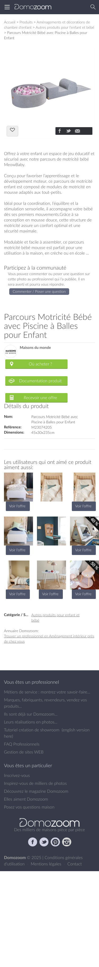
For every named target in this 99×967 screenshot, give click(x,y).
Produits (26, 21)
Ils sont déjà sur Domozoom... (30, 714)
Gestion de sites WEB (24, 752)
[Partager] (59, 131)
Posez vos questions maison (29, 807)
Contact (74, 864)
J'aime (12, 130)
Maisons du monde (35, 347)
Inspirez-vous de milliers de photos (35, 783)
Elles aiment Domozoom (26, 799)
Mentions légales (46, 864)
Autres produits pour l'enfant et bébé (65, 27)
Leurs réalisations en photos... (30, 722)
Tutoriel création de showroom (31, 730)
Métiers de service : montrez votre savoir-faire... (47, 692)
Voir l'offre (17, 505)
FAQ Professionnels (21, 744)
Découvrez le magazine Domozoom (36, 791)
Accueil (9, 21)
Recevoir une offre (40, 397)
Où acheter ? (40, 364)
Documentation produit (40, 381)
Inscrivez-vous (17, 775)
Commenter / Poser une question (39, 291)
